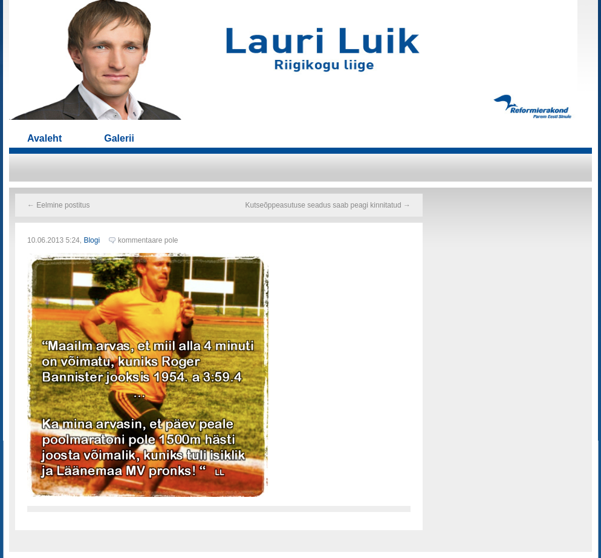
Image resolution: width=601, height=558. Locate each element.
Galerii (119, 138)
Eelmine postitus (58, 205)
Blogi (91, 240)
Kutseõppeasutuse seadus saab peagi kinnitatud (328, 205)
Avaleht (44, 138)
